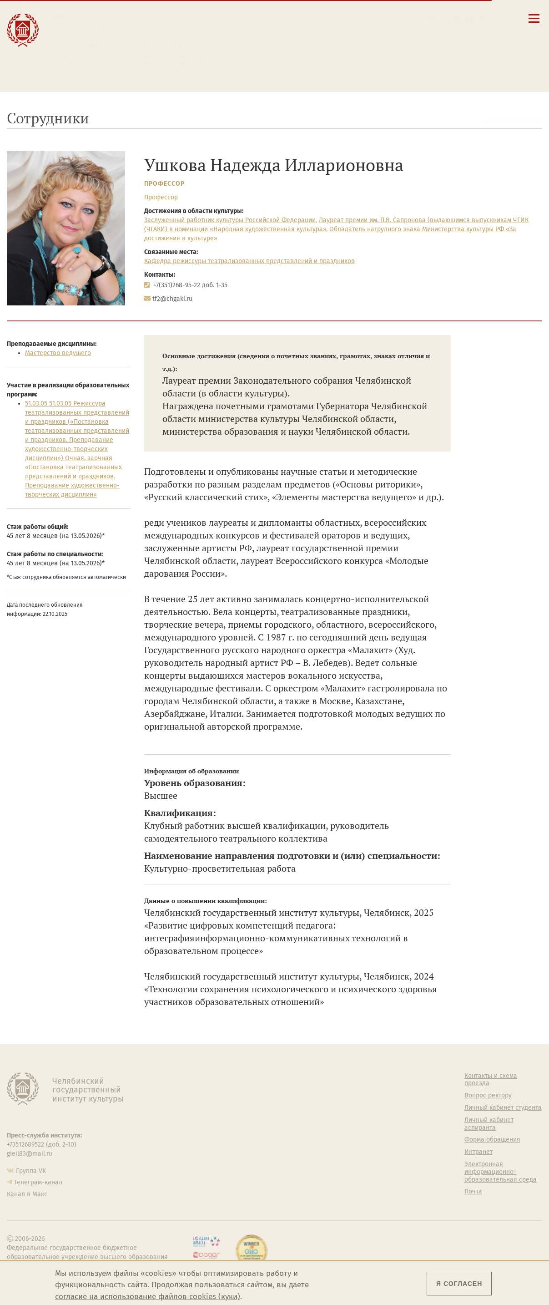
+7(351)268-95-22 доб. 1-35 (190, 285)
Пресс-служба (211, 1161)
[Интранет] (469, 18)
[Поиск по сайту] (443, 18)
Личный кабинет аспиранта (322, 58)
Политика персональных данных (363, 1180)
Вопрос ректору (488, 1095)
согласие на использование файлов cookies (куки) (147, 1296)
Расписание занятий (311, 40)
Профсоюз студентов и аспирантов (361, 1136)
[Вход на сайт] (482, 18)
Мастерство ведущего (58, 353)
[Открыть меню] (534, 23)
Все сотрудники (513, 121)
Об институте (209, 1076)
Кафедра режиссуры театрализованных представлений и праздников (249, 261)
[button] (430, 18)
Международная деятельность (85, 60)
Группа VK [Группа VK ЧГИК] (31, 1171)
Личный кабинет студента (319, 49)
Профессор (164, 184)
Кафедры (203, 1124)
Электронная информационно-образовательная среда (327, 69)
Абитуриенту (169, 17)
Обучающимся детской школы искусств (176, 63)
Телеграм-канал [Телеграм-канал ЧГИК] (38, 1182)
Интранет (478, 1152)
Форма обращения (492, 1139)
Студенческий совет (357, 1152)
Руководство (208, 1088)
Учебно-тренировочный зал (363, 1104)
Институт (72, 17)
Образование (79, 26)
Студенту (162, 26)
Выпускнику (169, 36)
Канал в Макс (27, 1194)
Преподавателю (175, 46)
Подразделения (213, 1100)
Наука (64, 36)
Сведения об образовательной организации (327, 20)
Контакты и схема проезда (321, 32)
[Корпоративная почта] (456, 18)
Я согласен (459, 1283)
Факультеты (207, 1112)
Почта (473, 1191)
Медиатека (206, 1149)
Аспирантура (209, 1137)
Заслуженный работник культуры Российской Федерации (230, 220)
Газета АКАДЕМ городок (362, 1164)
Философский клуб (355, 1120)
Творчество (77, 46)
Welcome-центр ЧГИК (359, 1088)
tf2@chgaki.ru (172, 299)
